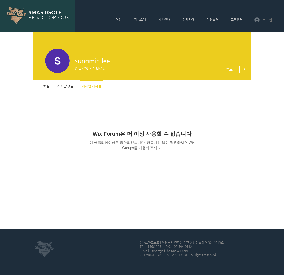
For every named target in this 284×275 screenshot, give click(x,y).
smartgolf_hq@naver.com (170, 251)
